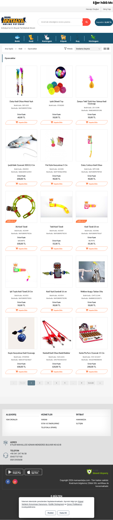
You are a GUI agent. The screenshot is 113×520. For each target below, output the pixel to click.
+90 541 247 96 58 (18, 454)
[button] (68, 48)
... (73, 383)
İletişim (79, 424)
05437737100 (16, 457)
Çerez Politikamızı (74, 504)
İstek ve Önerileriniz (50, 424)
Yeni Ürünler (11, 420)
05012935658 (16, 460)
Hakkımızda (81, 420)
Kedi (31, 39)
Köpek (63, 39)
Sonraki (91, 383)
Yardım (44, 420)
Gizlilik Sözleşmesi (56, 504)
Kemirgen (47, 39)
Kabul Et (63, 513)
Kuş (77, 39)
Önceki (22, 383)
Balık (17, 39)
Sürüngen (93, 39)
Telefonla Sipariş (49, 428)
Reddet (50, 513)
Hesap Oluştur (92, 9)
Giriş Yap (107, 9)
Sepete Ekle (21, 122)
